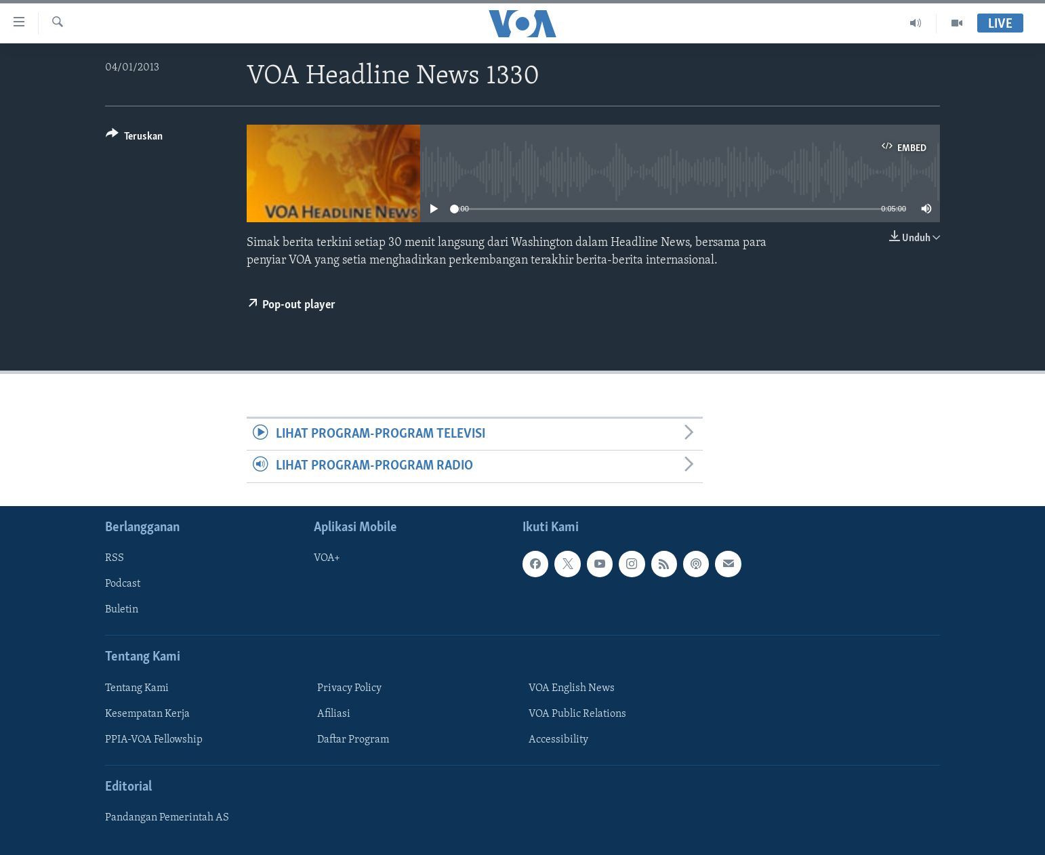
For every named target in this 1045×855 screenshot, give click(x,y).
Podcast (122, 584)
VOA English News (572, 687)
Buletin (121, 609)
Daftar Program (353, 739)
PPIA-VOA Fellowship (154, 739)
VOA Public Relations (577, 713)
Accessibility (558, 739)
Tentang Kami (137, 687)
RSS (114, 558)
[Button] (134, 138)
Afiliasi (333, 713)
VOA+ (327, 558)
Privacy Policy (349, 687)
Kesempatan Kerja (147, 713)
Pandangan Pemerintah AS (167, 817)
